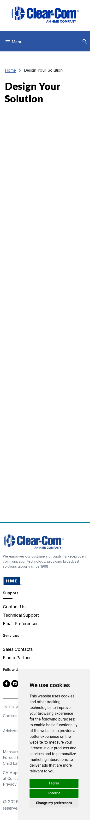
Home (10, 70)
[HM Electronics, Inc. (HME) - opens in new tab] (12, 580)
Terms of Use (15, 706)
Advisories (12, 730)
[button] (85, 41)
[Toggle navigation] (13, 43)
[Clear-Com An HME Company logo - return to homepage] (33, 541)
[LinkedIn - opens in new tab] (14, 683)
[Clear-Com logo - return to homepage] (45, 14)
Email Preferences (20, 623)
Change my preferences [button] (54, 803)
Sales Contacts (18, 649)
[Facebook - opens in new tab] (6, 683)
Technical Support (21, 615)
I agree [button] (54, 783)
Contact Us (14, 606)
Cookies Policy (16, 715)
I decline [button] (54, 793)
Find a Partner (17, 657)
